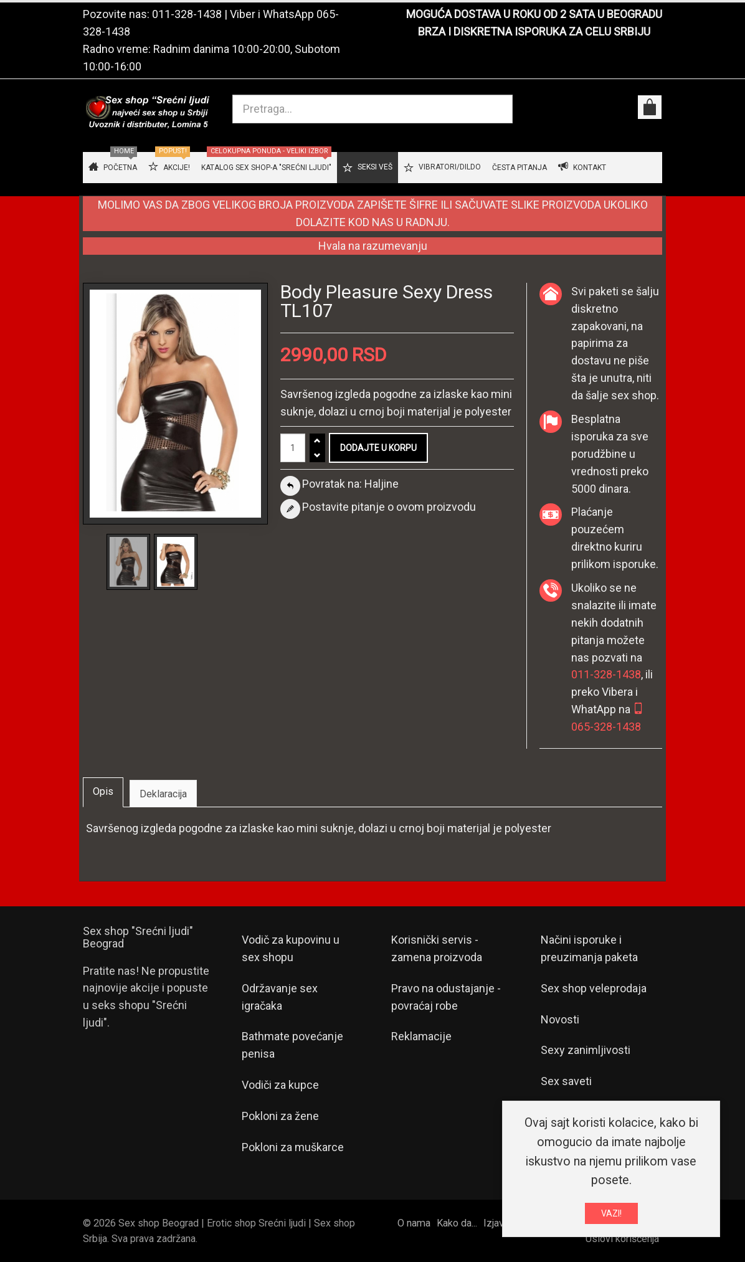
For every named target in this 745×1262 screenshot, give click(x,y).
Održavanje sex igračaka (280, 997)
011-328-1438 (187, 14)
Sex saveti (566, 1081)
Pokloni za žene (280, 1115)
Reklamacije (421, 1036)
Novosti (560, 1019)
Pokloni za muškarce (293, 1147)
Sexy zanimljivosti (585, 1049)
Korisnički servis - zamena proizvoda (436, 948)
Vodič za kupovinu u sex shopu (290, 948)
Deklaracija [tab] (163, 794)
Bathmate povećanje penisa (292, 1045)
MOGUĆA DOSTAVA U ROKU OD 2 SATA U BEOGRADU (534, 14)
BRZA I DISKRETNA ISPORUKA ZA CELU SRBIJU (534, 31)
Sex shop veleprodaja (594, 988)
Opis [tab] (103, 791)
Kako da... (457, 1223)
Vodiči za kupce (280, 1084)
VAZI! (611, 1216)
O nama (413, 1223)
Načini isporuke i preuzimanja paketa (589, 948)
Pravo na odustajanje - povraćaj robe (446, 997)
